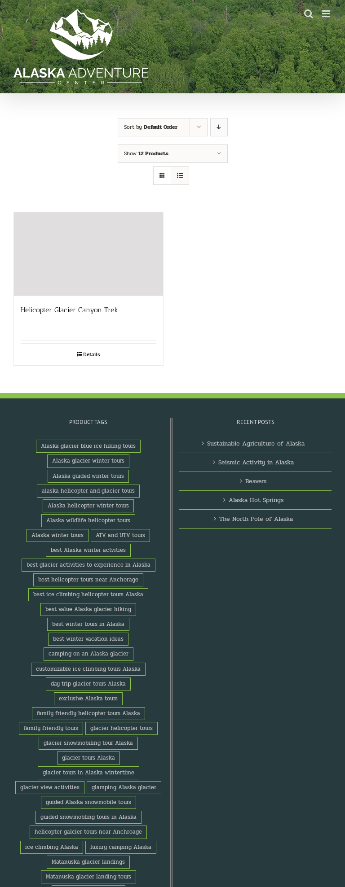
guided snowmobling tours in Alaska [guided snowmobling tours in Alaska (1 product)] (88, 817)
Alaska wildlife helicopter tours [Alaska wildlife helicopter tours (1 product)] (88, 520)
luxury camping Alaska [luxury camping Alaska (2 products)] (120, 847)
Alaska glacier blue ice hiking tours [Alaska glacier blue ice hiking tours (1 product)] (88, 445)
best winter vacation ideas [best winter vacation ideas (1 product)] (88, 638)
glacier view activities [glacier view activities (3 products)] (50, 787)
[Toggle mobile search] (308, 13)
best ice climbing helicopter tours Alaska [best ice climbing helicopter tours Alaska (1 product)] (88, 594)
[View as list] (180, 175)
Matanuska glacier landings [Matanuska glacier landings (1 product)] (88, 861)
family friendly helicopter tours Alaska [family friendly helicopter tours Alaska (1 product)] (88, 713)
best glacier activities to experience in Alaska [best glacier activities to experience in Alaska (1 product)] (88, 564)
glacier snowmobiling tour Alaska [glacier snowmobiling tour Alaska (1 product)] (88, 742)
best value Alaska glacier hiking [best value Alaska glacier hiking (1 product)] (88, 609)
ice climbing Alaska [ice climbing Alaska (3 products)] (51, 847)
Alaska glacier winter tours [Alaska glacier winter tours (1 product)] (88, 460)
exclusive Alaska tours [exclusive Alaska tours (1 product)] (88, 698)
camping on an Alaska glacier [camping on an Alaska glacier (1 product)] (88, 653)
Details (91, 354)
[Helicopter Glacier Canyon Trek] (88, 254)
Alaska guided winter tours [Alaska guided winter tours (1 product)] (88, 476)
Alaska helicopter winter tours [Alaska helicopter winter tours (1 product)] (88, 505)
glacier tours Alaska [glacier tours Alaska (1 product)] (88, 757)
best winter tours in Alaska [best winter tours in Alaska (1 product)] (88, 624)
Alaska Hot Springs (256, 500)
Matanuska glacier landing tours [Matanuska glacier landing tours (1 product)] (88, 876)
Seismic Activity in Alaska (256, 462)
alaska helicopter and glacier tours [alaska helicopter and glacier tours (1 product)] (88, 490)
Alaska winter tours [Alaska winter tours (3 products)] (57, 535)
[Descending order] (219, 127)
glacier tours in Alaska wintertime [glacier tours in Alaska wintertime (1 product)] (88, 772)
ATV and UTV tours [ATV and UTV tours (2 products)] (120, 535)
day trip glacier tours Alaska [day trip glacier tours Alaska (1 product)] (88, 683)
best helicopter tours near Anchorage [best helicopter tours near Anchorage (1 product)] (88, 579)
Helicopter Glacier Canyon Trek (69, 310)
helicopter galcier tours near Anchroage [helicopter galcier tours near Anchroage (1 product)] (88, 831)
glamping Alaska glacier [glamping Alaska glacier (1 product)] (124, 787)
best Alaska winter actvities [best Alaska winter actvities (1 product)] (88, 550)
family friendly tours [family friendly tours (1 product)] (51, 728)
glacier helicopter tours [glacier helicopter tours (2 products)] (121, 728)
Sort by (150, 127)
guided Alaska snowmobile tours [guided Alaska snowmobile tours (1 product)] (88, 802)
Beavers (255, 481)
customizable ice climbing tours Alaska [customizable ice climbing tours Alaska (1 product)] (88, 668)
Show (146, 153)
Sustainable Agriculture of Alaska (256, 443)
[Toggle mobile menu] (327, 13)
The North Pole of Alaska (256, 519)
